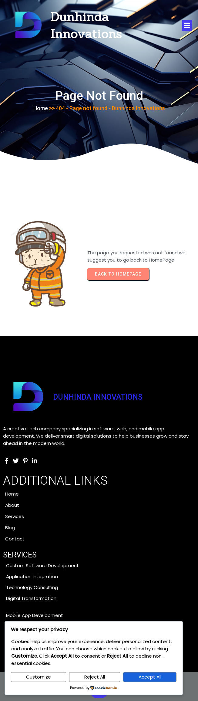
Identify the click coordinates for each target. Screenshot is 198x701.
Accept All (150, 677)
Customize (38, 677)
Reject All (94, 677)
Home (40, 108)
